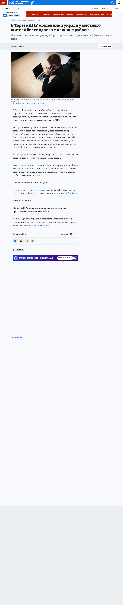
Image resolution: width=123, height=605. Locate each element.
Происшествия (112, 14)
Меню (2, 3)
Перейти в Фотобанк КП (39, 103)
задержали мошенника (24, 168)
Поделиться (105, 46)
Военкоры (46, 14)
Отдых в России (81, 14)
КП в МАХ (70, 14)
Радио (96, 8)
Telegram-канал (40, 190)
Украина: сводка (58, 14)
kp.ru (74, 234)
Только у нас (35, 14)
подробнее (43, 225)
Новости (13, 20)
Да (5, 15)
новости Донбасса (68, 193)
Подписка (116, 8)
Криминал (20, 249)
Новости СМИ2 (16, 337)
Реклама (105, 8)
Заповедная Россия (97, 14)
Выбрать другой (14, 15)
